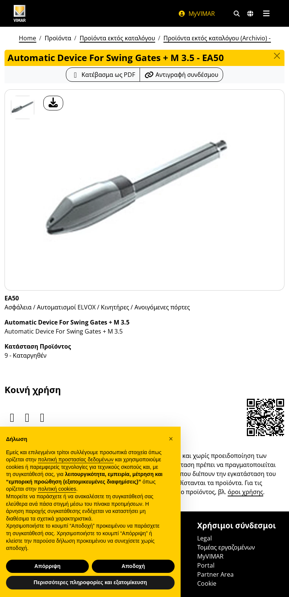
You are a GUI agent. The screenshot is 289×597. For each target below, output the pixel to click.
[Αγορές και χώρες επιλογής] (250, 13)
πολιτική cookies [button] (57, 489)
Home (27, 38)
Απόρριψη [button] (47, 566)
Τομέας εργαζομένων (226, 547)
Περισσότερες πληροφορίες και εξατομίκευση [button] (90, 582)
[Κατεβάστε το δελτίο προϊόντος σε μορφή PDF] (103, 74)
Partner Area (215, 574)
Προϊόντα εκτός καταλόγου (117, 38)
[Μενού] (266, 13)
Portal (205, 565)
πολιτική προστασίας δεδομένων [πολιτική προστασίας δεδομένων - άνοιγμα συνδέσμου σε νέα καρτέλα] (76, 459)
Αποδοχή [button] (133, 566)
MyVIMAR (196, 13)
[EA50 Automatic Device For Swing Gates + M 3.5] (22, 107)
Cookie (206, 583)
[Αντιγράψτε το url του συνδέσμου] (181, 74)
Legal (204, 538)
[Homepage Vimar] (20, 13)
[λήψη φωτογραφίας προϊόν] (53, 103)
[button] (171, 439)
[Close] (276, 55)
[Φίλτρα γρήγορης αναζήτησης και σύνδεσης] (236, 13)
